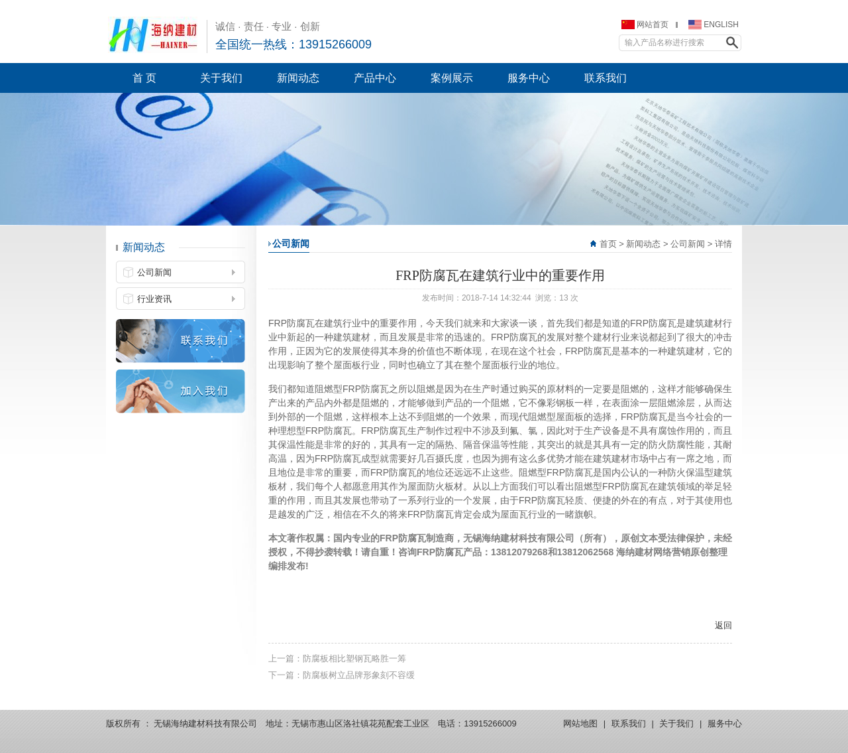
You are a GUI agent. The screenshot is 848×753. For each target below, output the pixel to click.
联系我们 (628, 723)
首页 (608, 244)
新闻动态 (643, 244)
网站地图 (580, 723)
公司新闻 (687, 244)
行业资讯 (154, 299)
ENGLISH (721, 24)
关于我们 (676, 723)
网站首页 (652, 24)
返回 (723, 625)
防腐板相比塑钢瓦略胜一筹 (354, 658)
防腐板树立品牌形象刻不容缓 (359, 675)
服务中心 (725, 723)
